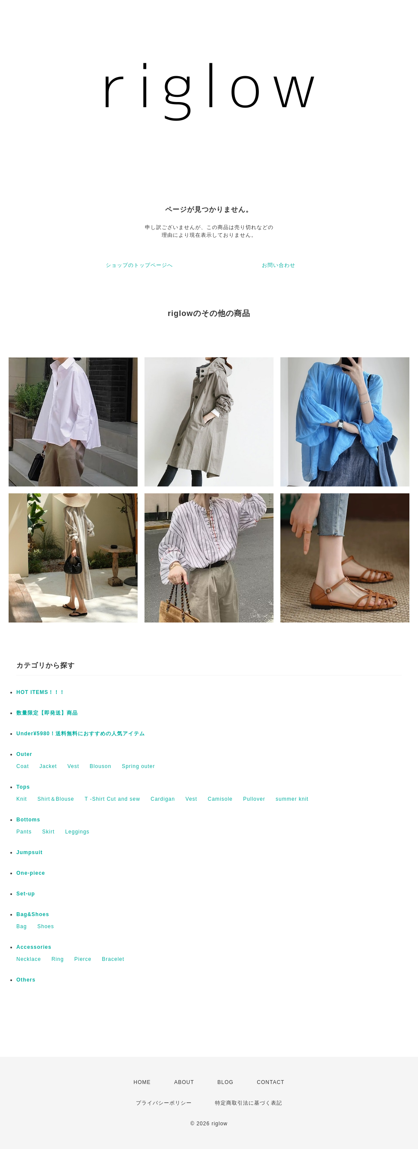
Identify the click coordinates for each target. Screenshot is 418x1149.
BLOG (226, 1082)
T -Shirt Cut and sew (112, 799)
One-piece (30, 873)
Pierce (83, 959)
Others (26, 980)
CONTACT (270, 1082)
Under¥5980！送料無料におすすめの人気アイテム (80, 734)
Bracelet (113, 959)
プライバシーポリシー (164, 1103)
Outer (24, 754)
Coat (22, 766)
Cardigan (163, 799)
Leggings (77, 832)
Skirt (48, 832)
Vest (73, 766)
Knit (21, 799)
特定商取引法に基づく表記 (248, 1103)
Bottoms (28, 820)
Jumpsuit (29, 852)
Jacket (48, 766)
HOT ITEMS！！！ (40, 692)
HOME (142, 1082)
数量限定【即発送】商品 (47, 713)
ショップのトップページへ (139, 265)
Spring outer (138, 766)
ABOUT (184, 1082)
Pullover (254, 799)
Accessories (34, 947)
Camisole (220, 799)
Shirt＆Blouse (55, 799)
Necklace (28, 959)
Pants (24, 832)
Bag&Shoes (32, 914)
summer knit (292, 799)
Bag (21, 926)
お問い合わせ (278, 265)
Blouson (100, 766)
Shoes (45, 926)
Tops (23, 787)
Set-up (25, 894)
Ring (58, 959)
